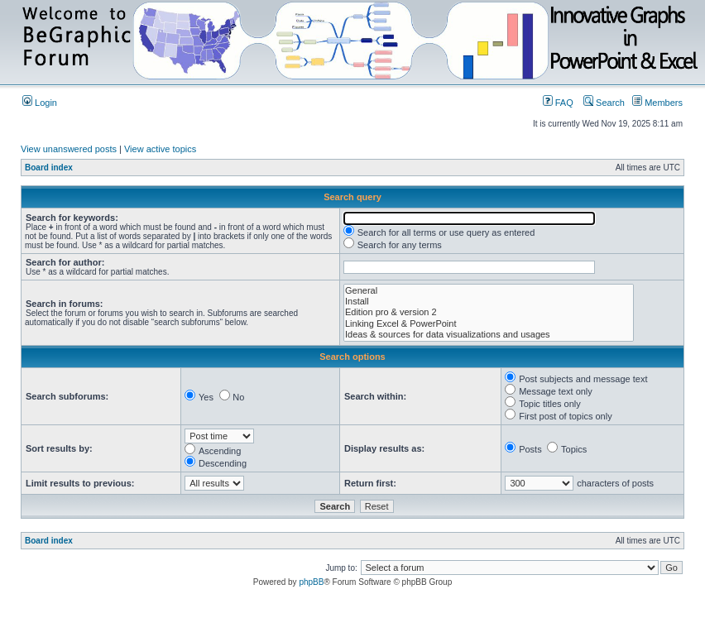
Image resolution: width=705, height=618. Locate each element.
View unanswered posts (69, 149)
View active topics (160, 149)
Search (604, 103)
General (488, 290)
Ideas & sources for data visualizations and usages (488, 334)
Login (39, 103)
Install (488, 301)
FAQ (558, 103)
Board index (49, 167)
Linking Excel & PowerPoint (488, 324)
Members (657, 103)
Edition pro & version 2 (488, 312)
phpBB (311, 582)
